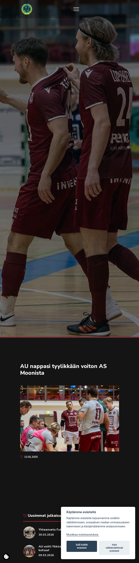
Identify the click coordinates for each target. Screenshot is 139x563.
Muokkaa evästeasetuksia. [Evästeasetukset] (83, 534)
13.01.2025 (29, 457)
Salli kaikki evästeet (82, 546)
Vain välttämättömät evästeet (114, 547)
